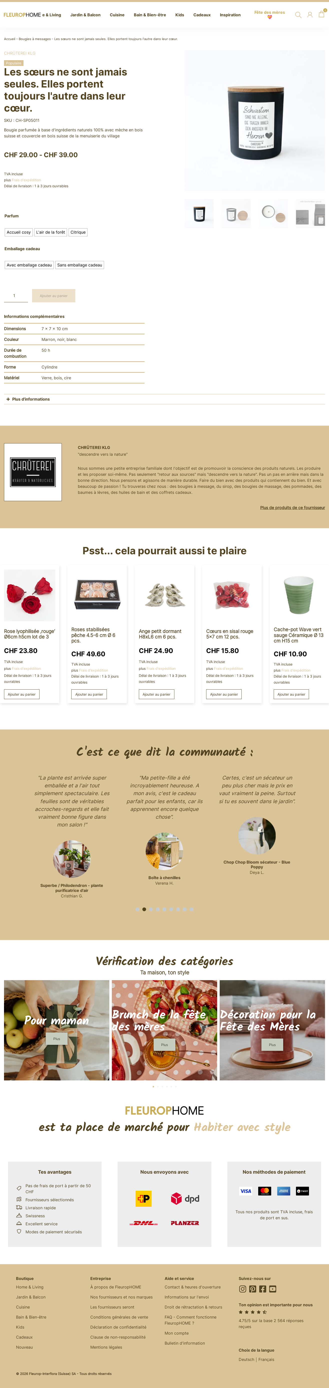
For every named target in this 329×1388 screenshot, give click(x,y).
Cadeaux (24, 1337)
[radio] (19, 232)
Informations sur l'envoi (187, 1297)
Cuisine (23, 1307)
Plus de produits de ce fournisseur (292, 507)
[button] (137, 909)
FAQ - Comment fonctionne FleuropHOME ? (190, 1320)
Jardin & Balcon (31, 1297)
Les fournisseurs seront (112, 1307)
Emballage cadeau (22, 248)
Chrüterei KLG (20, 53)
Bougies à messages (35, 39)
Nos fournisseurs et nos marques (121, 1297)
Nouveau (24, 1347)
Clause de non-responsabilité (118, 1337)
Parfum (12, 216)
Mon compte (177, 1333)
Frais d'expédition (26, 180)
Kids (20, 1327)
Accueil (9, 39)
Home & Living (30, 1287)
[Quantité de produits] (16, 295)
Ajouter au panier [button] (22, 694)
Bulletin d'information (185, 1343)
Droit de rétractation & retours (193, 1307)
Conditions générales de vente (119, 1317)
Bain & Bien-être (31, 1317)
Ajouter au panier (54, 296)
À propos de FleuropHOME (115, 1287)
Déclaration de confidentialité (118, 1327)
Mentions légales (106, 1347)
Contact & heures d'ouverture (193, 1287)
